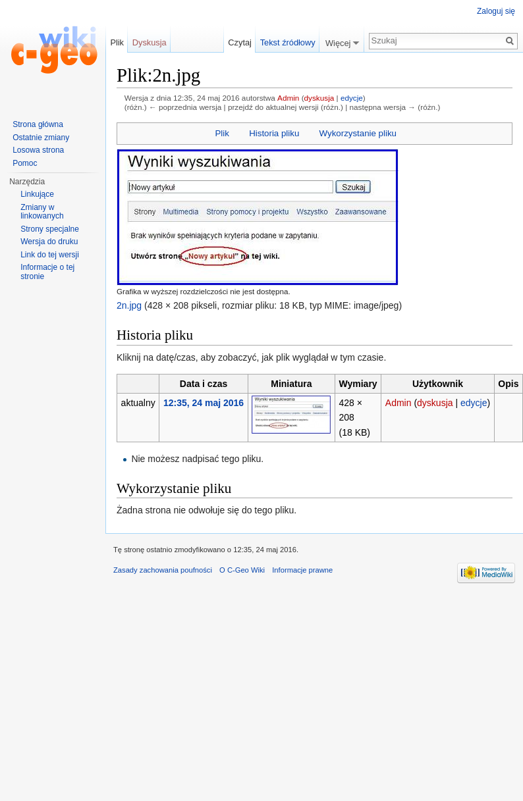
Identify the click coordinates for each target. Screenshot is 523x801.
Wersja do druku (49, 241)
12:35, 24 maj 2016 (203, 403)
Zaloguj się (496, 11)
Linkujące (37, 194)
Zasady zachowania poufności (162, 570)
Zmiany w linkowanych (41, 212)
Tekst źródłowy (288, 42)
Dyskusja (149, 42)
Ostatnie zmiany (41, 137)
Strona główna (38, 124)
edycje (352, 97)
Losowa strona (38, 150)
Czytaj (240, 42)
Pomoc (25, 163)
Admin (288, 97)
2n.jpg (129, 305)
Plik (222, 133)
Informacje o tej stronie (47, 272)
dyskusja (319, 97)
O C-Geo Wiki (242, 570)
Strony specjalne (49, 229)
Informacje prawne (302, 570)
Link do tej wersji (49, 254)
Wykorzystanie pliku (358, 133)
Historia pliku (274, 133)
